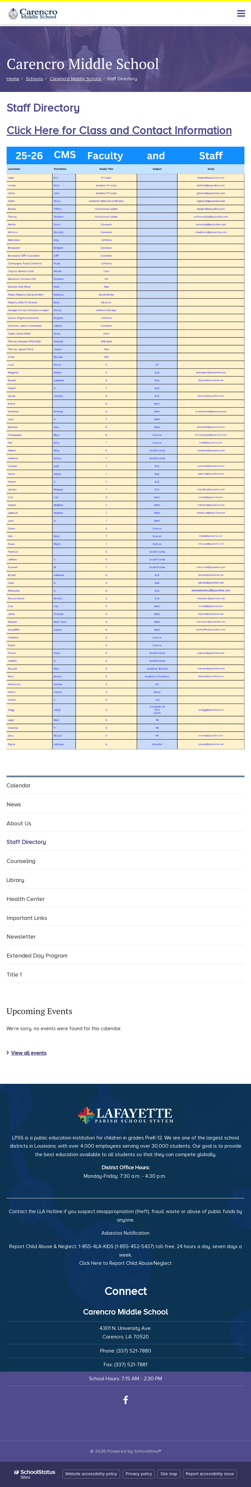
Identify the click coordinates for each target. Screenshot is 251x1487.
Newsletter (21, 936)
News (14, 804)
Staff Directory (26, 842)
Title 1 (14, 974)
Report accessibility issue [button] (210, 1474)
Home (13, 78)
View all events (28, 1053)
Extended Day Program (37, 955)
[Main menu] (241, 13)
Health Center (26, 899)
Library (15, 880)
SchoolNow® (147, 1451)
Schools (34, 78)
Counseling (21, 861)
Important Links (27, 918)
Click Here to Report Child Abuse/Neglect (125, 1263)
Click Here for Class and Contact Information (119, 130)
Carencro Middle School (75, 78)
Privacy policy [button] (139, 1474)
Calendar (18, 785)
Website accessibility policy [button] (91, 1474)
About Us (19, 823)
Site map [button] (168, 1474)
